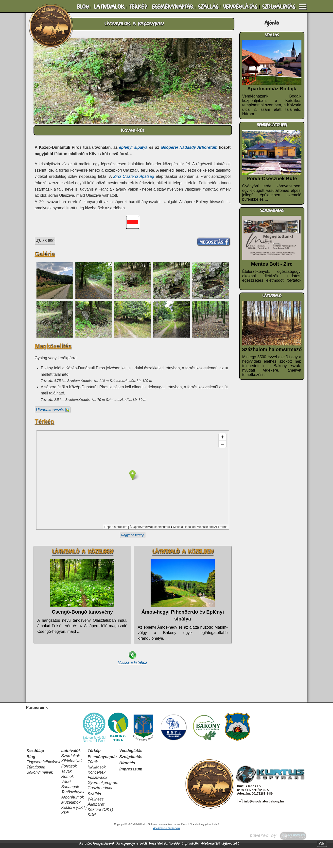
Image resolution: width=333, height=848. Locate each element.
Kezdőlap (35, 755)
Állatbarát (96, 809)
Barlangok (70, 792)
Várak (66, 786)
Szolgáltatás (130, 762)
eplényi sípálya (133, 147)
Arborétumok (72, 802)
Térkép (94, 755)
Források (69, 771)
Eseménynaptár (102, 762)
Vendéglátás (130, 755)
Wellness (96, 804)
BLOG (83, 7)
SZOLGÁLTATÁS (278, 7)
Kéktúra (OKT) (74, 812)
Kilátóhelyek (71, 766)
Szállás (94, 799)
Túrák (93, 767)
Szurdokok (70, 761)
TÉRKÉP (138, 7)
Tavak (66, 776)
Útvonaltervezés (52, 410)
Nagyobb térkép (132, 535)
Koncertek (96, 777)
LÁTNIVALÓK (108, 7)
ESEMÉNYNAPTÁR (172, 7)
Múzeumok (70, 807)
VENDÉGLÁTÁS (240, 7)
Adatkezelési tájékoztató (220, 843)
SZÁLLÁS (208, 7)
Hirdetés (127, 768)
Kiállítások (97, 772)
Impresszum (130, 774)
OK (321, 844)
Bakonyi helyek (40, 777)
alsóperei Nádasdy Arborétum (189, 147)
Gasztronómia (100, 793)
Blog (31, 762)
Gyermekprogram (103, 787)
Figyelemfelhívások (43, 767)
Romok (67, 781)
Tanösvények (72, 797)
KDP (65, 817)
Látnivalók (71, 755)
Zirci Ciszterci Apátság (133, 176)
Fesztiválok (97, 782)
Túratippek (36, 772)
